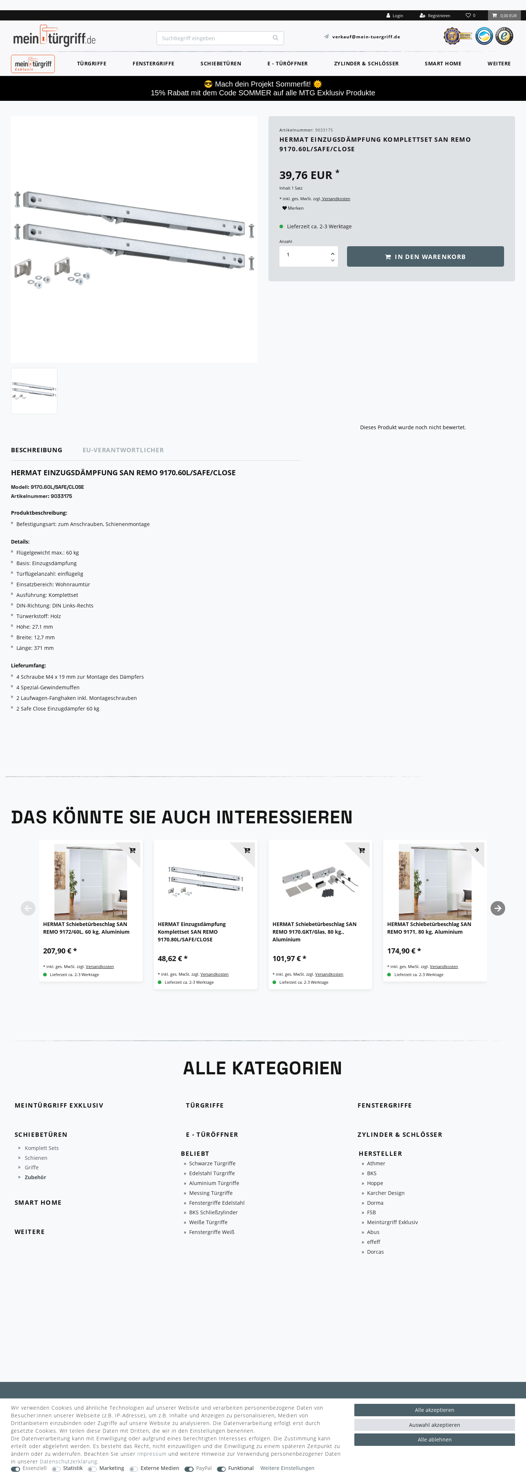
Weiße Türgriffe (208, 1222)
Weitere (499, 63)
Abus (373, 1232)
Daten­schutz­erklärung (68, 1461)
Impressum (152, 1453)
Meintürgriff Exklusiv (392, 1222)
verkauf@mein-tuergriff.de (366, 36)
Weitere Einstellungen (287, 1468)
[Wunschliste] (471, 15)
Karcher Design (386, 1193)
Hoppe (375, 1183)
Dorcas (375, 1252)
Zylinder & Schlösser (366, 63)
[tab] (47, 450)
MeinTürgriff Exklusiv (32, 62)
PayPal (204, 1468)
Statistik (73, 1468)
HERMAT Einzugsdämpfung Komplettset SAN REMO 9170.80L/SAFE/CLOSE (192, 932)
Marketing (111, 1468)
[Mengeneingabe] (288, 254)
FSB (371, 1213)
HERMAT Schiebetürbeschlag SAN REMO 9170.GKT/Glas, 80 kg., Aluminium (314, 932)
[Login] (394, 15)
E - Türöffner (287, 63)
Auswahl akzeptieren (434, 1424)
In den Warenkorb (425, 256)
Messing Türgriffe (211, 1193)
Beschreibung (36, 450)
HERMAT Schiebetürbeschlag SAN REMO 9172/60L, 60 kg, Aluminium (86, 928)
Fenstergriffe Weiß (212, 1232)
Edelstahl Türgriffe (212, 1173)
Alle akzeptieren (434, 1409)
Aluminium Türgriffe (214, 1183)
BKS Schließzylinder (213, 1213)
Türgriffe (92, 63)
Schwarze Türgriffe (212, 1164)
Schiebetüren (221, 63)
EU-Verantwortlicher (123, 450)
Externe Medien (160, 1468)
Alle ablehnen (435, 1439)
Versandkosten (335, 198)
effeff (373, 1242)
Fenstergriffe (154, 63)
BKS (372, 1173)
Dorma (375, 1203)
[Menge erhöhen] (333, 251)
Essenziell (35, 1468)
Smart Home (443, 63)
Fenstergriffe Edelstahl (217, 1203)
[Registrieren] (435, 15)
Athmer (376, 1164)
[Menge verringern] (333, 261)
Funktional (241, 1468)
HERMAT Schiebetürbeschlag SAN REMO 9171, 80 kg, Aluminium (429, 928)
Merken (293, 208)
